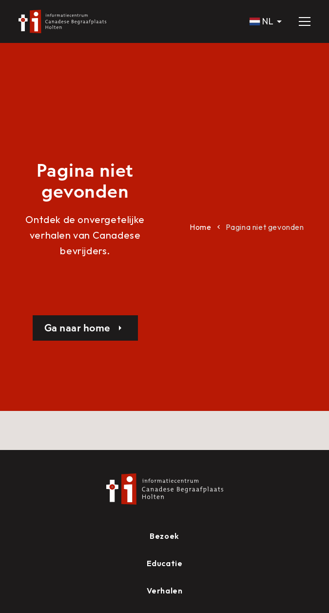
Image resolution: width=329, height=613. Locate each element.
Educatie (165, 563)
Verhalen (165, 590)
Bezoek (164, 536)
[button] (266, 21)
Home (200, 227)
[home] (62, 21)
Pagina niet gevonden (265, 227)
